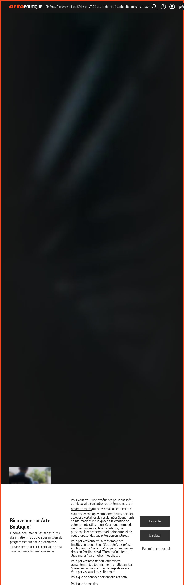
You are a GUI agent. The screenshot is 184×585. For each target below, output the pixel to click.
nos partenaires (81, 508)
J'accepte (155, 521)
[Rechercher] (154, 6)
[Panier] (181, 6)
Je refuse (155, 535)
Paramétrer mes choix (156, 548)
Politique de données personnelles (94, 577)
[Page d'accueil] (25, 7)
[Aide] (163, 6)
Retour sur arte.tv (137, 6)
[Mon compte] (172, 6)
